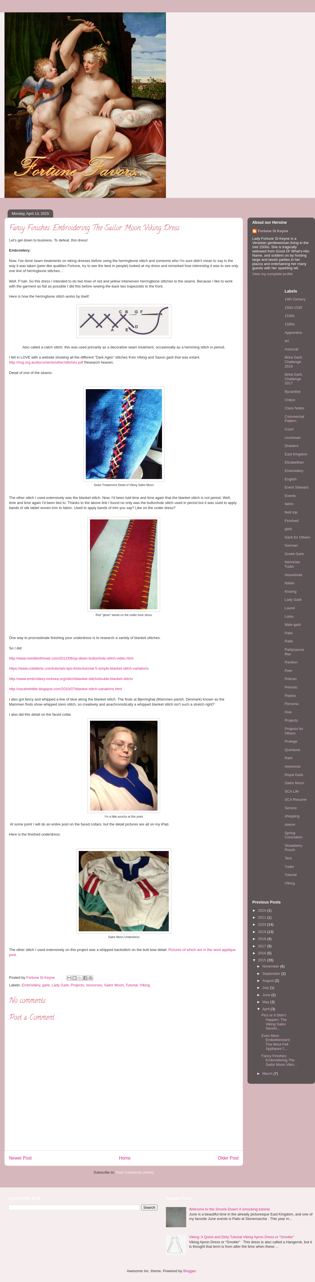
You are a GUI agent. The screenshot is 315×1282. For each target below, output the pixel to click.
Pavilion (291, 662)
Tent (288, 858)
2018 (262, 939)
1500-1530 (293, 307)
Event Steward (297, 487)
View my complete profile (272, 274)
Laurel (290, 608)
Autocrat (291, 349)
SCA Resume (296, 799)
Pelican (291, 679)
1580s (289, 324)
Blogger (189, 1271)
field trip (291, 512)
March (268, 1073)
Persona (291, 704)
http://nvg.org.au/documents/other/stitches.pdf (46, 362)
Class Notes (294, 408)
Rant (288, 758)
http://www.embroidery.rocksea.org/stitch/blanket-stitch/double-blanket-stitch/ (71, 679)
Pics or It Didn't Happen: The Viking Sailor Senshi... (274, 1021)
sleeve (290, 824)
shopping (292, 816)
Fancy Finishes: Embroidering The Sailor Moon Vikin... (279, 1060)
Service (291, 808)
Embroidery (31, 985)
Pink (288, 712)
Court (289, 429)
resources (94, 985)
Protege (291, 741)
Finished (291, 521)
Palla (289, 641)
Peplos (290, 696)
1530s (289, 316)
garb (46, 985)
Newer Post (20, 1158)
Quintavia (292, 750)
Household (293, 575)
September (271, 973)
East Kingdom (296, 454)
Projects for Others (294, 731)
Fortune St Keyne (273, 231)
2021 (262, 917)
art (287, 341)
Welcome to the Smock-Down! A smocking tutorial (229, 1209)
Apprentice (293, 332)
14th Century (295, 299)
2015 (262, 960)
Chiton (290, 400)
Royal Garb (294, 775)
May (266, 1002)
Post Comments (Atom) (135, 1172)
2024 (262, 910)
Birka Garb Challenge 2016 (293, 361)
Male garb (293, 624)
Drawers (291, 446)
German (291, 545)
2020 (262, 924)
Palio (289, 633)
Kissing (290, 591)
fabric (289, 504)
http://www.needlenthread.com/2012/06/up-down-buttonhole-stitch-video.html (71, 658)
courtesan (293, 437)
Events (290, 496)
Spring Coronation (294, 835)
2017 (262, 946)
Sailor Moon (113, 985)
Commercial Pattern (294, 418)
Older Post (228, 1158)
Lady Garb (60, 985)
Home (125, 1158)
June (266, 995)
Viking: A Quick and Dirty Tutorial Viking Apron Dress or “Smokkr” (241, 1237)
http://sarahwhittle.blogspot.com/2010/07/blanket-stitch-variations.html (65, 689)
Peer (288, 671)
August (268, 980)
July (266, 988)
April (266, 1009)
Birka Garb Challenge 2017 (293, 378)
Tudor (289, 866)
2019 (262, 932)
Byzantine (293, 391)
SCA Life (292, 791)
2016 (262, 953)
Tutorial (131, 985)
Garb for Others (297, 537)
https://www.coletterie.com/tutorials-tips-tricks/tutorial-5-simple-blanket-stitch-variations (78, 668)
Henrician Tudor (292, 564)
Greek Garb (294, 554)
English (291, 479)
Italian (289, 583)
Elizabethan (294, 462)
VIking (145, 985)
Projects (77, 985)
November (271, 966)
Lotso (289, 616)
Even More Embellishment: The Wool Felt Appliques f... (276, 1042)
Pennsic (291, 687)
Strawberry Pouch (293, 847)
